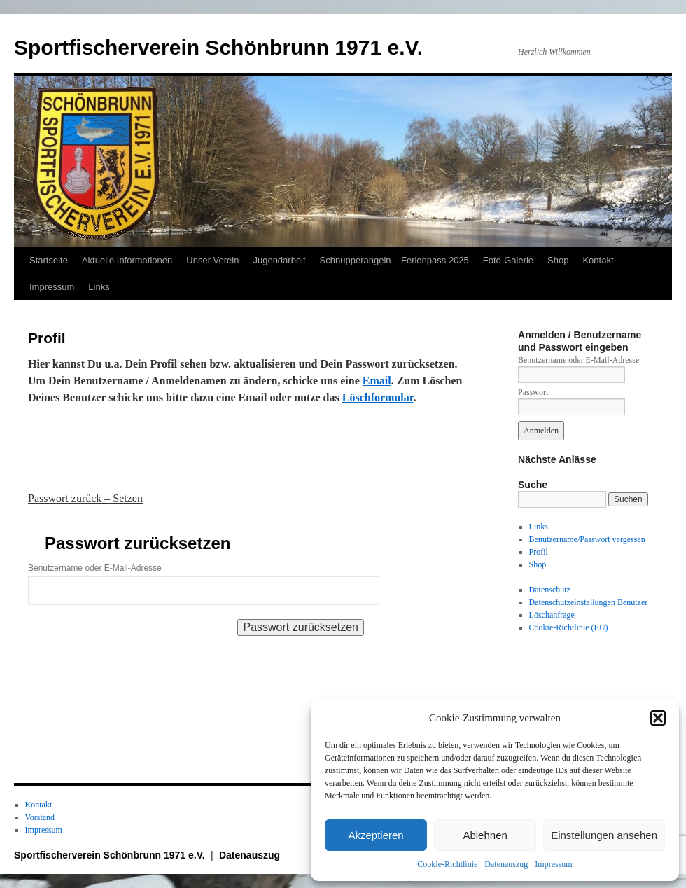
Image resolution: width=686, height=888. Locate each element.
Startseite (48, 260)
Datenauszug (506, 864)
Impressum (553, 864)
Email (377, 381)
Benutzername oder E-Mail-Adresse (95, 568)
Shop (557, 260)
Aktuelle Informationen (127, 260)
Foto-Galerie (508, 260)
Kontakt (597, 260)
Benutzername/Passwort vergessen (587, 539)
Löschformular (378, 397)
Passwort (533, 392)
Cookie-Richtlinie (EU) (568, 627)
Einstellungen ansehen (604, 835)
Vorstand (40, 817)
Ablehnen (485, 835)
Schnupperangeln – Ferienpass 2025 (394, 260)
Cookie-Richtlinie (447, 864)
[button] (658, 718)
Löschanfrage (552, 615)
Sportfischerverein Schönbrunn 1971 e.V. (218, 47)
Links (98, 287)
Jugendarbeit (279, 260)
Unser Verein (212, 260)
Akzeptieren (375, 835)
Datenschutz (549, 590)
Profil (538, 552)
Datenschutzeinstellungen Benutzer (588, 602)
